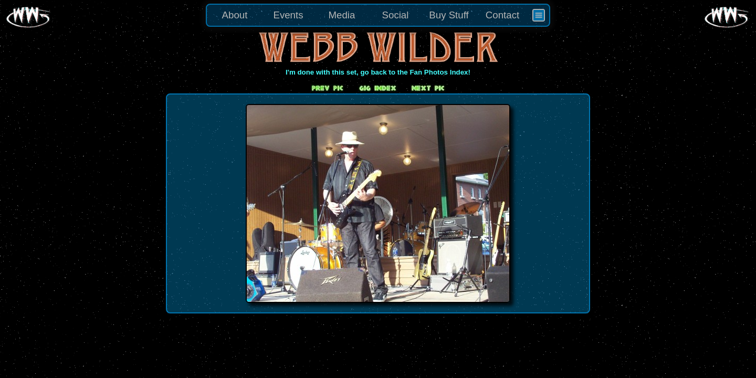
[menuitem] (538, 15)
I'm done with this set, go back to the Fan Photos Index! (378, 72)
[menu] (378, 15)
